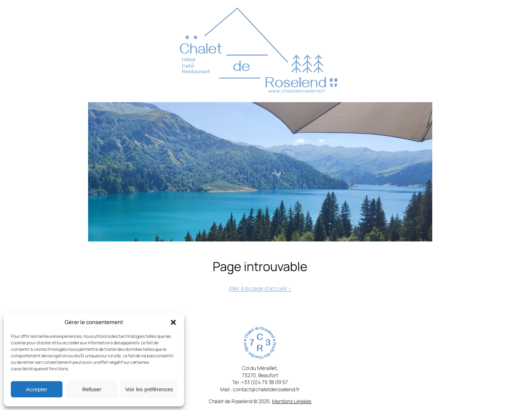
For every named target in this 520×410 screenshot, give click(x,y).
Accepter (36, 389)
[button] (173, 322)
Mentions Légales (291, 401)
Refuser (91, 389)
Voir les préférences (149, 389)
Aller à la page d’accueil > (260, 288)
